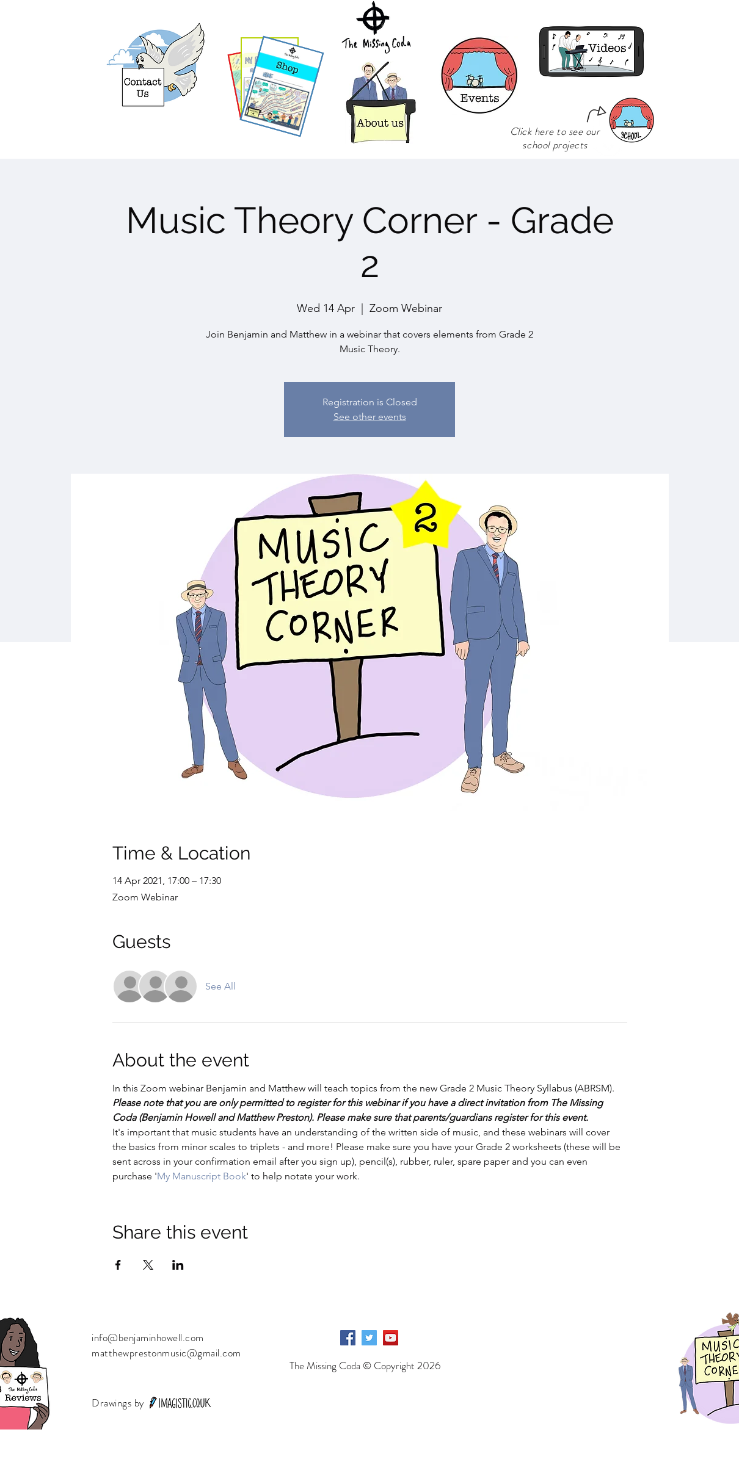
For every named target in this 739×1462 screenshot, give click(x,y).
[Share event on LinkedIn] (178, 1265)
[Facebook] (347, 1337)
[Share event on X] (148, 1265)
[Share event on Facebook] (118, 1265)
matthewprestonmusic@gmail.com (166, 1352)
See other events (369, 416)
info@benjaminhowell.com (148, 1337)
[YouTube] (390, 1337)
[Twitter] (369, 1337)
